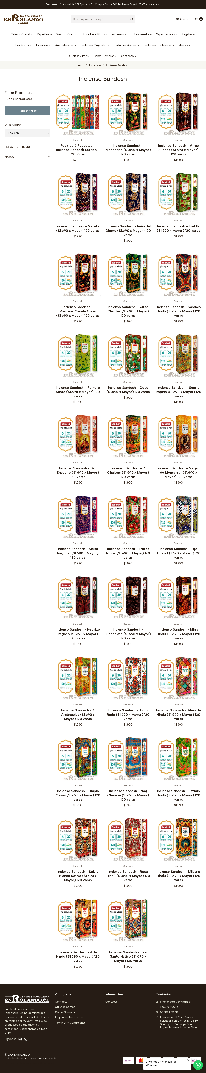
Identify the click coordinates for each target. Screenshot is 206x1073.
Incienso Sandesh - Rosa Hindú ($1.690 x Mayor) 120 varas (128, 881)
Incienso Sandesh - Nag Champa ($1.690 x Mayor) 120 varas (128, 800)
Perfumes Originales (95, 45)
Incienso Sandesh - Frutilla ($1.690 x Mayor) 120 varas (178, 234)
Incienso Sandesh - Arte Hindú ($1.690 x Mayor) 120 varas (78, 962)
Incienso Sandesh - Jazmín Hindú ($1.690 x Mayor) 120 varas (178, 800)
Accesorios (121, 34)
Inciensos (43, 45)
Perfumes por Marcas (159, 45)
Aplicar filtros (28, 110)
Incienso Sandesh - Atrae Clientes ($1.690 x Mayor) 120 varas (128, 316)
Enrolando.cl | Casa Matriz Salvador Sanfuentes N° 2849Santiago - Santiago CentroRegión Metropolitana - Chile (177, 1022)
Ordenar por (13, 124)
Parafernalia (143, 34)
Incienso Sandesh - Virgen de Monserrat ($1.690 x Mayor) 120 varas (178, 478)
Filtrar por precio (27, 146)
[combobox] (103, 19)
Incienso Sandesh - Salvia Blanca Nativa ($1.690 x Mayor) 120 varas (77, 881)
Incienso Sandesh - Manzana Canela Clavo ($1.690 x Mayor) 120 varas (78, 316)
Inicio (81, 65)
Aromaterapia (66, 45)
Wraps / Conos (67, 34)
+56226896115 (167, 1007)
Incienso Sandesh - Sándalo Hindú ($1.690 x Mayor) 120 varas (178, 316)
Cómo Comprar (105, 56)
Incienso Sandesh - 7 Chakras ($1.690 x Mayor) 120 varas (128, 478)
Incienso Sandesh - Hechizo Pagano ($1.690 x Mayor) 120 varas (78, 639)
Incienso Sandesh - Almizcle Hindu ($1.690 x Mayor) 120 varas (178, 720)
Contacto (129, 56)
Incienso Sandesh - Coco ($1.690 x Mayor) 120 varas (128, 395)
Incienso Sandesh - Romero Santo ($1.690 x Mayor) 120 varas (78, 397)
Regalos (188, 34)
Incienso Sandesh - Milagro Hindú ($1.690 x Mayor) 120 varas (178, 881)
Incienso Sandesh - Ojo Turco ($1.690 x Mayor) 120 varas (178, 559)
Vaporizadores (167, 34)
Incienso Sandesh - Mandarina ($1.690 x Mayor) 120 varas (128, 149)
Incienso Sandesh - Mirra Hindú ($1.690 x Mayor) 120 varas (178, 639)
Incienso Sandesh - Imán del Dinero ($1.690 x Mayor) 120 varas (128, 236)
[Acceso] (184, 19)
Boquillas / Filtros (95, 34)
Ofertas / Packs (79, 56)
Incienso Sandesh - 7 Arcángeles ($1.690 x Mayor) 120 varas (78, 720)
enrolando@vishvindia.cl (173, 1001)
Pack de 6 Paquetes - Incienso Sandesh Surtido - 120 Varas (78, 149)
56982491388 (167, 1012)
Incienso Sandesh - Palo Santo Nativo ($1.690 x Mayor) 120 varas (128, 962)
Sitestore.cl (47, 1063)
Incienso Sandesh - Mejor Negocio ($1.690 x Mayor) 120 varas (78, 559)
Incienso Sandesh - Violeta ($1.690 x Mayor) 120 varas (78, 234)
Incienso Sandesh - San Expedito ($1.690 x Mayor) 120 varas (78, 478)
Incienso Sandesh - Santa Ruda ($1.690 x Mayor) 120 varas (128, 720)
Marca (27, 156)
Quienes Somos (65, 1007)
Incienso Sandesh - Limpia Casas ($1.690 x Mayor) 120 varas (78, 800)
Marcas (185, 45)
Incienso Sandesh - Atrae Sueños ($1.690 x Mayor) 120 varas (178, 149)
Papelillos (44, 34)
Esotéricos (23, 45)
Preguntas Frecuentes (69, 1017)
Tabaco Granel (22, 34)
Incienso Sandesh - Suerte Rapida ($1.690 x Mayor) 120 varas (178, 397)
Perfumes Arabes (127, 45)
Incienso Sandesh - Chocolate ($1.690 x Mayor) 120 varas (128, 639)
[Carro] (199, 19)
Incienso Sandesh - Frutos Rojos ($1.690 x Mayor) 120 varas (128, 559)
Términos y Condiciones (70, 1022)
